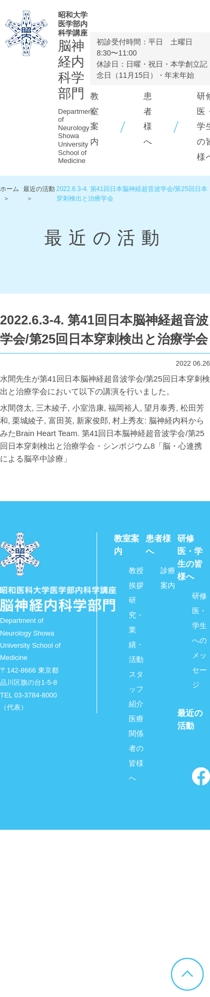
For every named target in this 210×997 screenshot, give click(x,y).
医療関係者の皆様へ (136, 748)
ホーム (9, 189)
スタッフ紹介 (136, 689)
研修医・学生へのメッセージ (199, 640)
